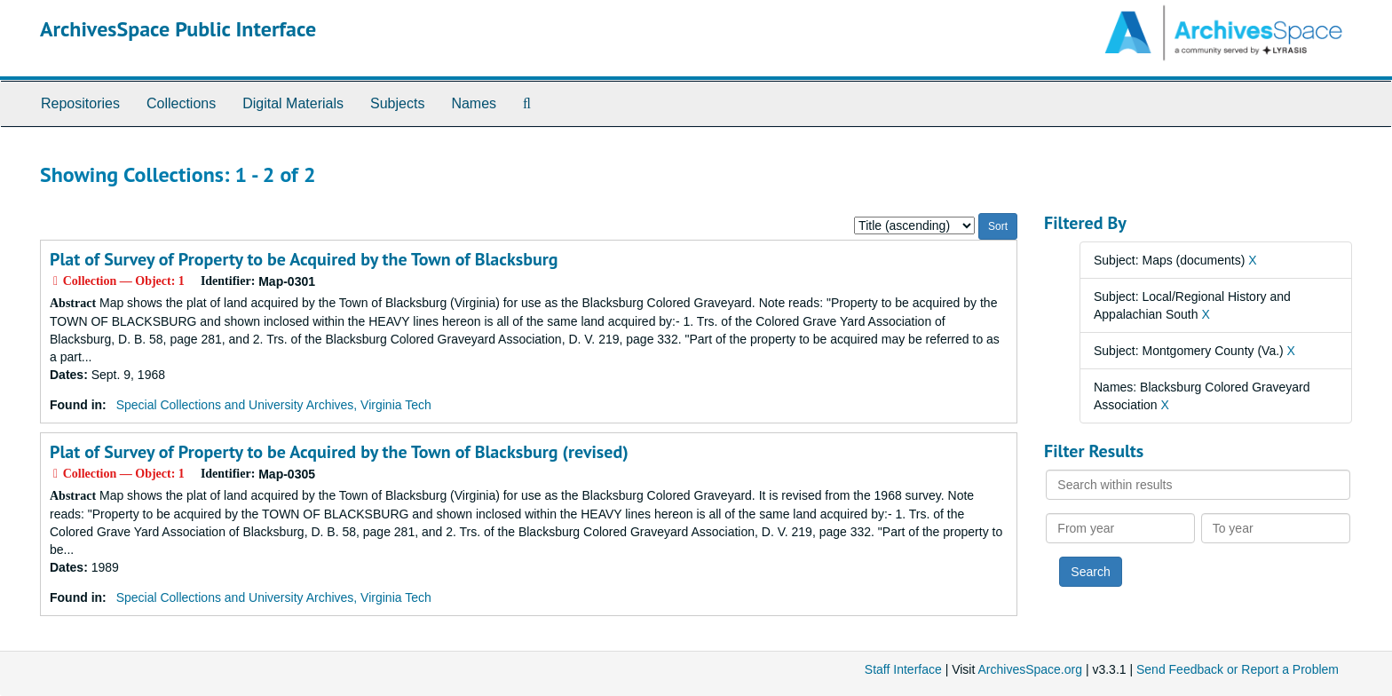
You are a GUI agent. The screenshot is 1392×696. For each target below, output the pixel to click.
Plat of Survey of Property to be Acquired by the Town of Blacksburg (304, 259)
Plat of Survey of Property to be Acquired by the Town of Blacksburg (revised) (339, 451)
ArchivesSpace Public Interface (178, 29)
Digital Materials (293, 103)
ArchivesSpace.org (1029, 669)
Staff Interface (903, 669)
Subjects (397, 103)
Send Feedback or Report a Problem (1237, 669)
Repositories (80, 103)
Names (473, 103)
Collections (181, 103)
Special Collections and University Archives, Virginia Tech (273, 405)
